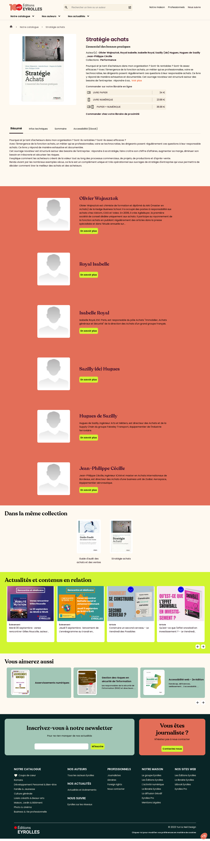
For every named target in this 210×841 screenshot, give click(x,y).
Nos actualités (76, 16)
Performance (108, 60)
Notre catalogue (20, 16)
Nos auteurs (49, 16)
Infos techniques (38, 128)
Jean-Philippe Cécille (99, 56)
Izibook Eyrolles (182, 785)
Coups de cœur (25, 775)
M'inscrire (97, 746)
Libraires (113, 780)
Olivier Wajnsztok (109, 52)
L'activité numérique (152, 785)
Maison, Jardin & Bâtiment (29, 804)
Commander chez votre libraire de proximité (112, 114)
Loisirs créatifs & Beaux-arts (30, 799)
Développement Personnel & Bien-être (36, 785)
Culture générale (23, 794)
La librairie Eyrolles (151, 789)
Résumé (16, 128)
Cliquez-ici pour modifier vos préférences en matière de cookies (164, 835)
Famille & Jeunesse (25, 789)
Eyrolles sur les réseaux (82, 805)
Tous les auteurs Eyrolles (83, 775)
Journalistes (115, 775)
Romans (18, 780)
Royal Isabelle (128, 52)
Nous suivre (194, 7)
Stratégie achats (55, 27)
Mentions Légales (151, 804)
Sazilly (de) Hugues (166, 52)
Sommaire (60, 128)
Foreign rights (116, 785)
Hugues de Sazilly (190, 52)
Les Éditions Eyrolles (152, 780)
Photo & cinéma (23, 809)
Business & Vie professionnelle (31, 814)
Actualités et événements (83, 790)
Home (11, 27)
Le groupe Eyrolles (151, 775)
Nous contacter (117, 789)
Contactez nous (172, 748)
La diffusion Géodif (151, 794)
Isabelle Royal (146, 52)
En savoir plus (88, 231)
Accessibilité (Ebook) (86, 128)
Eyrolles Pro (147, 799)
